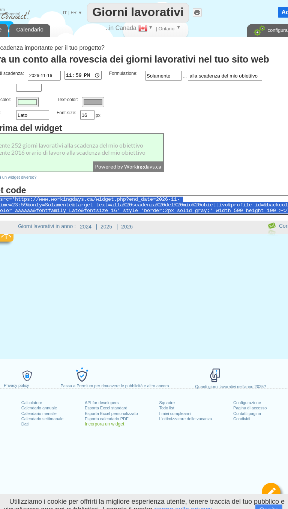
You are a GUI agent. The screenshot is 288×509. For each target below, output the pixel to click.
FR (73, 12)
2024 (86, 227)
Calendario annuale (39, 408)
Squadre (167, 402)
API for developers (102, 402)
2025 (106, 227)
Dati (25, 424)
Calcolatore (31, 402)
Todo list (166, 408)
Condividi (241, 418)
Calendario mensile (39, 413)
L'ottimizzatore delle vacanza (185, 418)
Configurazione (247, 402)
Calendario (30, 29)
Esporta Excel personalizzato (111, 413)
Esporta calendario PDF (107, 418)
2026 (127, 227)
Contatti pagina (247, 413)
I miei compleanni (175, 413)
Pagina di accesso (250, 408)
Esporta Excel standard (106, 408)
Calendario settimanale (42, 418)
